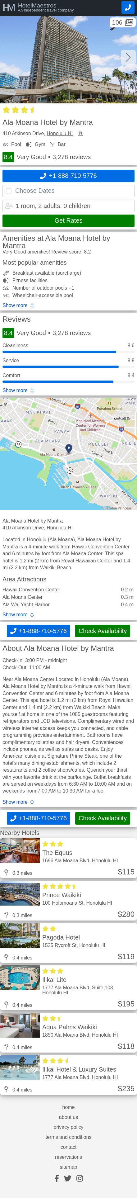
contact (69, 1147)
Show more (15, 305)
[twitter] (67, 1179)
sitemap (68, 1167)
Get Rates (68, 220)
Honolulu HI (60, 133)
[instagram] (79, 1179)
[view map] (82, 134)
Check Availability (103, 630)
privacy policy (68, 1127)
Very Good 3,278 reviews (46, 157)
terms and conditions (69, 1137)
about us (68, 1117)
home (68, 1107)
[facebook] (56, 1179)
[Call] (128, 7)
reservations (68, 1157)
